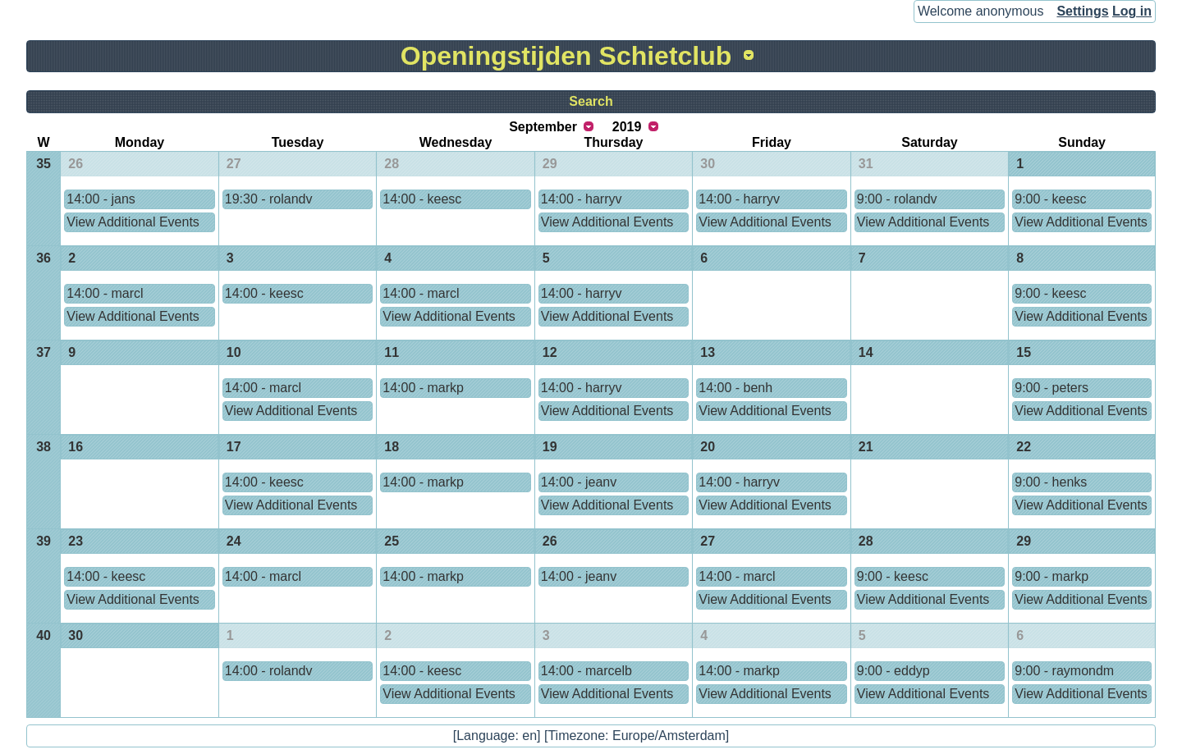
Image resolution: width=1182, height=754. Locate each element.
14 (866, 352)
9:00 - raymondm (1064, 671)
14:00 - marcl (104, 293)
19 (550, 447)
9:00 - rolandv (897, 199)
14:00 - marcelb (586, 671)
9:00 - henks (1051, 482)
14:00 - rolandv (269, 671)
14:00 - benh (735, 388)
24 (234, 541)
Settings (1082, 11)
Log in (1132, 11)
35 (43, 164)
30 (707, 164)
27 (234, 164)
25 (391, 541)
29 (550, 164)
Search (590, 101)
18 (391, 447)
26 (75, 164)
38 (43, 447)
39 (43, 541)
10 (234, 352)
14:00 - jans (100, 199)
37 (43, 352)
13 (707, 352)
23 (75, 541)
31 (866, 164)
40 (43, 635)
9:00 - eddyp (893, 671)
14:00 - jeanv (579, 482)
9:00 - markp (1051, 576)
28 (391, 164)
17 (234, 447)
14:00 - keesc (422, 199)
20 (707, 447)
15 (1023, 352)
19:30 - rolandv (269, 199)
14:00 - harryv (581, 199)
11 (391, 352)
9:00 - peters (1051, 388)
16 (75, 447)
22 (1023, 447)
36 (43, 258)
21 (866, 447)
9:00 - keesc (1050, 199)
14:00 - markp (423, 388)
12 (550, 352)
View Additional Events (132, 222)
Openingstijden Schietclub (566, 56)
